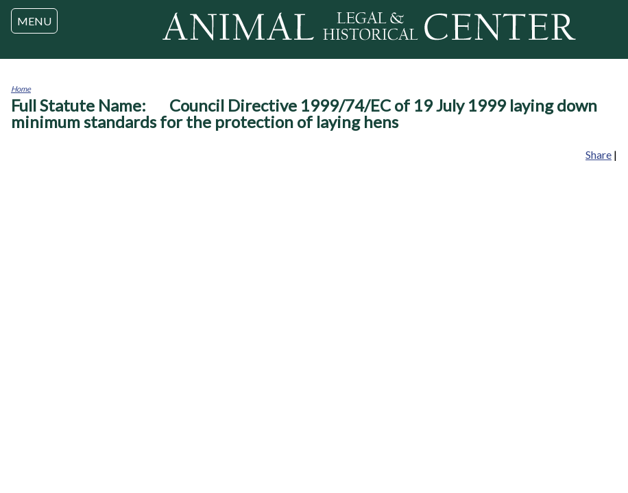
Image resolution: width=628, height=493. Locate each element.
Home (21, 88)
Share (598, 154)
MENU (34, 20)
